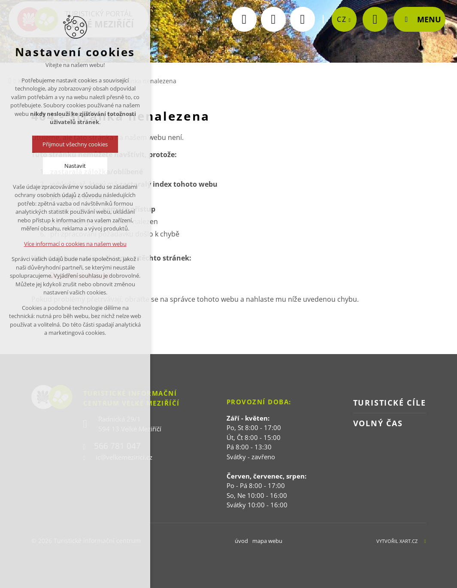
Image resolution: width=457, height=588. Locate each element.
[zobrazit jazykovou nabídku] (344, 30)
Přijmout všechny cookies (75, 144)
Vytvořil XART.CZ (397, 541)
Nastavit (75, 166)
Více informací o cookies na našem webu (75, 244)
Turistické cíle (389, 402)
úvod (241, 541)
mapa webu (267, 541)
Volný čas (378, 423)
